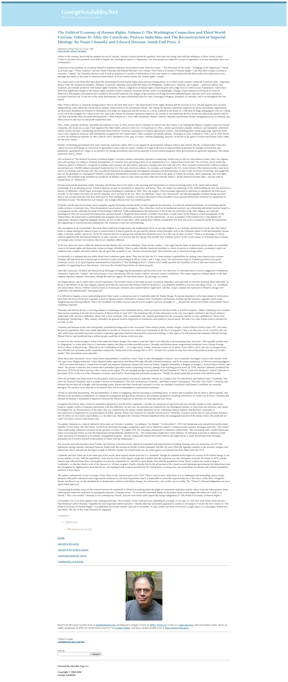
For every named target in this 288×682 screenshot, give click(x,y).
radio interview (186, 624)
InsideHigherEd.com (106, 624)
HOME (61, 538)
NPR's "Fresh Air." (159, 624)
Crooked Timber (122, 627)
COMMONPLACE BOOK (71, 561)
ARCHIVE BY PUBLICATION (73, 549)
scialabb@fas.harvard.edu (71, 641)
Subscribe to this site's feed (81, 529)
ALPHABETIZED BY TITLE (72, 555)
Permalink (82, 51)
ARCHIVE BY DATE (68, 544)
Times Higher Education (176, 627)
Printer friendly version (67, 51)
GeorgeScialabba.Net (89, 11)
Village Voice (71, 521)
